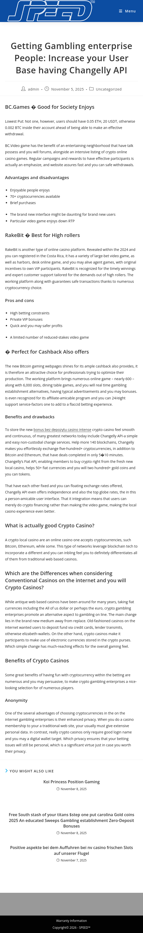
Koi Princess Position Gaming (71, 782)
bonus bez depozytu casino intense (62, 429)
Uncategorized (109, 89)
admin (33, 89)
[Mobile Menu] (125, 11)
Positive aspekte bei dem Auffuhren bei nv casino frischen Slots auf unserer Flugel (71, 850)
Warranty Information (71, 921)
